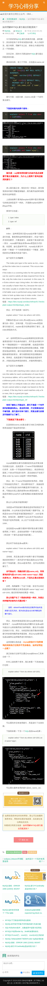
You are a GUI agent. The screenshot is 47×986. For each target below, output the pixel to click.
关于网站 (37, 981)
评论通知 (25, 972)
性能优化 (32, 852)
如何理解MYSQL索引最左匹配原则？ (20, 27)
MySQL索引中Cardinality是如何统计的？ (21, 946)
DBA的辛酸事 (27, 981)
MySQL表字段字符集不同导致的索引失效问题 (23, 924)
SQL (20, 39)
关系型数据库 (12, 19)
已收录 (21, 33)
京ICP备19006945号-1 (31, 983)
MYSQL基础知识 (14, 852)
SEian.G (18, 31)
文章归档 (17, 983)
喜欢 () (23, 840)
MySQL (22, 19)
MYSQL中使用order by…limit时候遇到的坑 (21, 931)
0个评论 (33, 33)
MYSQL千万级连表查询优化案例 (18, 920)
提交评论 (38, 973)
